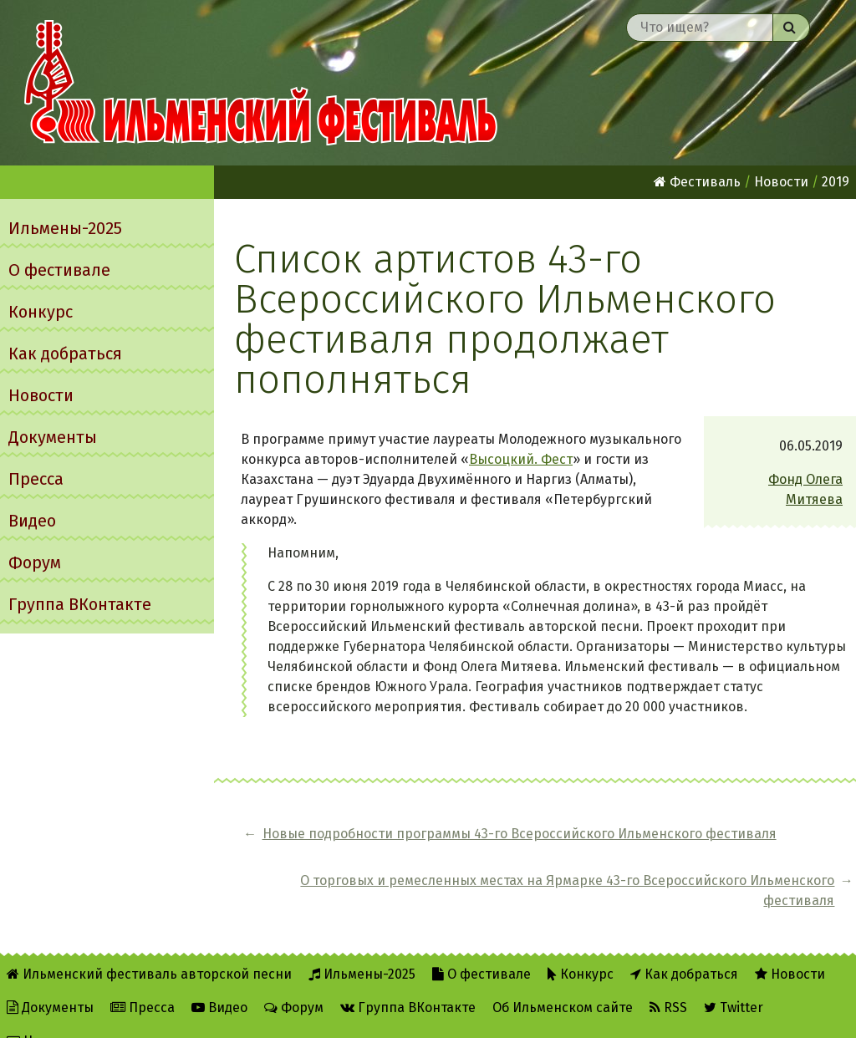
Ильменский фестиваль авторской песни (261, 82)
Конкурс (40, 312)
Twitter (733, 981)
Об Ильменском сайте (562, 981)
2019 (835, 182)
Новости (41, 395)
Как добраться (65, 353)
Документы (52, 437)
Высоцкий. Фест (521, 459)
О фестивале (59, 270)
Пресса (36, 479)
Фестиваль (697, 182)
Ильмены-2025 (65, 228)
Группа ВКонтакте (79, 604)
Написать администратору (101, 1014)
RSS (668, 981)
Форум (34, 562)
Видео (32, 521)
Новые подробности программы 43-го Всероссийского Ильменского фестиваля (384, 854)
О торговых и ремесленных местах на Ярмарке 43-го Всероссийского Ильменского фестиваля (713, 854)
